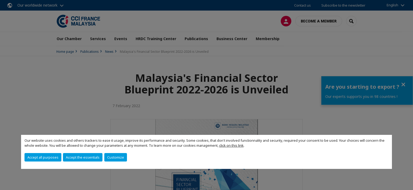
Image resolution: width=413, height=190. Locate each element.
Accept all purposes (42, 157)
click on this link (231, 145)
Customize (115, 157)
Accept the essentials (83, 157)
